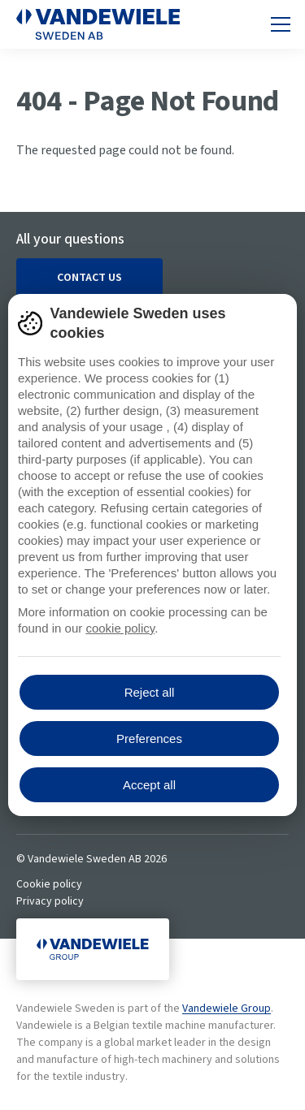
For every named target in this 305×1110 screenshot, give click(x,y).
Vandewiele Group (226, 1008)
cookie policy (120, 628)
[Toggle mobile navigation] (281, 24)
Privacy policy (50, 901)
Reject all (149, 692)
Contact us (89, 278)
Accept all (149, 785)
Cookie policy (49, 884)
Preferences (149, 738)
